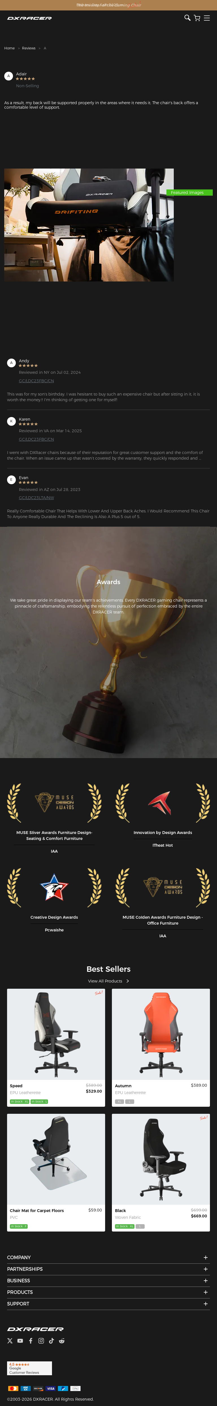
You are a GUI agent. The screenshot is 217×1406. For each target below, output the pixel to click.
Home (9, 48)
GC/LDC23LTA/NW (36, 497)
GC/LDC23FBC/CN (36, 380)
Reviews (28, 48)
